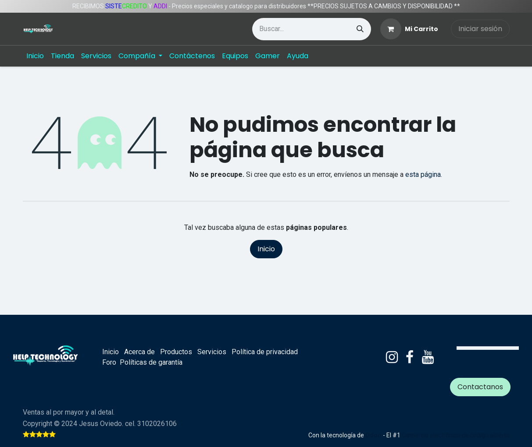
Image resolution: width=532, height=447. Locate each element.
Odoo (374, 435)
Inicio (266, 249)
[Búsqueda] (360, 29)
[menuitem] (35, 56)
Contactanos (480, 387)
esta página (423, 174)
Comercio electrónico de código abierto (456, 435)
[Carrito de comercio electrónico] (409, 28)
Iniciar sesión (480, 29)
